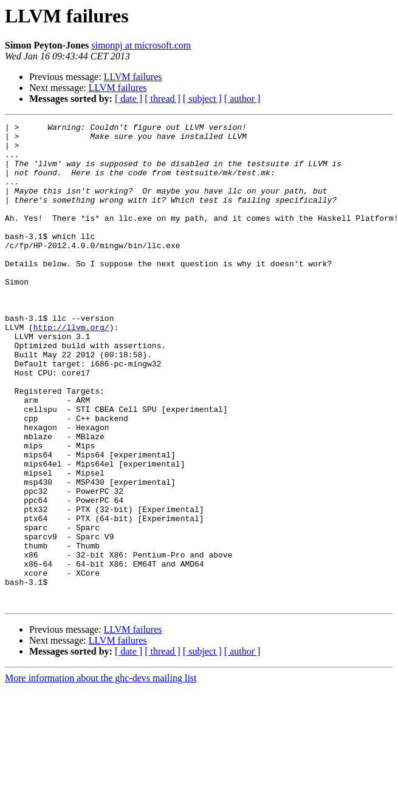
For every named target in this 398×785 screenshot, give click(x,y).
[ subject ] (202, 98)
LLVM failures (133, 77)
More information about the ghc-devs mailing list (101, 774)
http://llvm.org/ (71, 368)
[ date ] (128, 98)
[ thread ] (162, 98)
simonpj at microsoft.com (141, 45)
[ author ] (242, 98)
